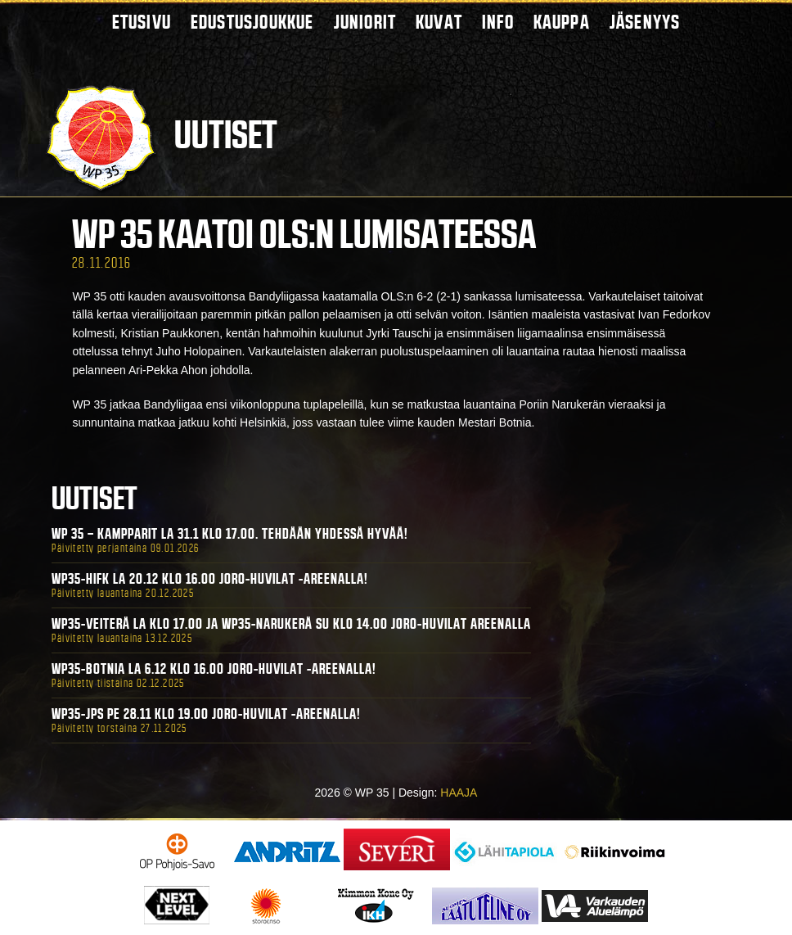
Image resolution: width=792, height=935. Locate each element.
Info (498, 22)
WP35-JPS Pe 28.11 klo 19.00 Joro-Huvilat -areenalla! (206, 714)
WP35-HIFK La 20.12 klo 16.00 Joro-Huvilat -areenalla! (210, 579)
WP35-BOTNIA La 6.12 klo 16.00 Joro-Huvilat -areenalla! (214, 669)
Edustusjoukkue (252, 22)
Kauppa (561, 22)
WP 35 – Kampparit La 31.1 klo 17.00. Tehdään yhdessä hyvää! (230, 534)
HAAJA (458, 792)
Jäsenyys (645, 22)
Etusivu (141, 22)
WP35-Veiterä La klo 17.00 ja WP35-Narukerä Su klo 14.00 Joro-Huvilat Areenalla (291, 624)
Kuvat (439, 22)
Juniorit (365, 22)
